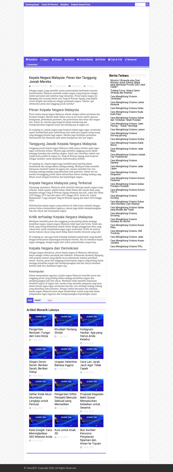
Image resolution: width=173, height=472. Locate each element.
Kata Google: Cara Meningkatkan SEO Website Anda (40, 433)
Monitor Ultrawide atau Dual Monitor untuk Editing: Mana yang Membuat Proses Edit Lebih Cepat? (127, 83)
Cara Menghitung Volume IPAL (126, 246)
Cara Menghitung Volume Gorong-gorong (123, 134)
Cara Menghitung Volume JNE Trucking (126, 232)
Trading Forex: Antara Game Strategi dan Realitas (125, 91)
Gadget (57, 59)
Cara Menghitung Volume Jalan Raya (126, 149)
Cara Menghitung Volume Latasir (127, 129)
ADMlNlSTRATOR (40, 86)
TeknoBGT (31, 468)
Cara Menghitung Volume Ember (127, 139)
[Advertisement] (87, 36)
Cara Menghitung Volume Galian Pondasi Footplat (127, 185)
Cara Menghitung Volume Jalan (126, 236)
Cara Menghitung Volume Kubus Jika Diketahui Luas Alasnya (127, 202)
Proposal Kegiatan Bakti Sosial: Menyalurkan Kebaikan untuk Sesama (91, 400)
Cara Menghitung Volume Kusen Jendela (127, 241)
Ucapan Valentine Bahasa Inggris (66, 363)
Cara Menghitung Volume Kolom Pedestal (127, 179)
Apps (44, 59)
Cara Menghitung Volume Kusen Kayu (127, 226)
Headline (31, 59)
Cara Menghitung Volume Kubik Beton (126, 143)
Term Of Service (49, 4)
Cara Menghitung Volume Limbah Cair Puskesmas (127, 155)
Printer (100, 59)
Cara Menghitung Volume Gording (123, 196)
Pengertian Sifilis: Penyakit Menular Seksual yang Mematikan (66, 399)
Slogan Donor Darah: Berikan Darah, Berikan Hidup (38, 367)
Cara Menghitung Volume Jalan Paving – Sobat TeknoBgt (126, 124)
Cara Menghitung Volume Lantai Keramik (127, 103)
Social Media (85, 59)
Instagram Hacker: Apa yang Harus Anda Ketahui (91, 334)
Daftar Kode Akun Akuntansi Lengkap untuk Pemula (40, 399)
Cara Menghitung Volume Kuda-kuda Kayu (127, 112)
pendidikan (76, 86)
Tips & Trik (115, 59)
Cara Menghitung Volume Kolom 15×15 (127, 190)
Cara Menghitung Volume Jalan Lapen (126, 167)
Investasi (31, 64)
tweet (38, 300)
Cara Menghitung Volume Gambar (123, 161)
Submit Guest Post (80, 4)
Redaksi (64, 4)
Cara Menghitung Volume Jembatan (123, 97)
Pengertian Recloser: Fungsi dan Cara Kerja (39, 333)
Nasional (130, 59)
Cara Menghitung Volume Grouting (123, 214)
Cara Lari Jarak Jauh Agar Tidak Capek (90, 365)
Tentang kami (32, 4)
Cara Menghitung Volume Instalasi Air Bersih (123, 220)
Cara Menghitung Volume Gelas (126, 108)
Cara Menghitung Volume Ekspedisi (123, 173)
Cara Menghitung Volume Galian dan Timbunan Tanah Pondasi (127, 118)
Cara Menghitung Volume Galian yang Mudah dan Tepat (127, 208)
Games (69, 59)
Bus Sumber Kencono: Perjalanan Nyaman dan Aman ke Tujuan (90, 436)
